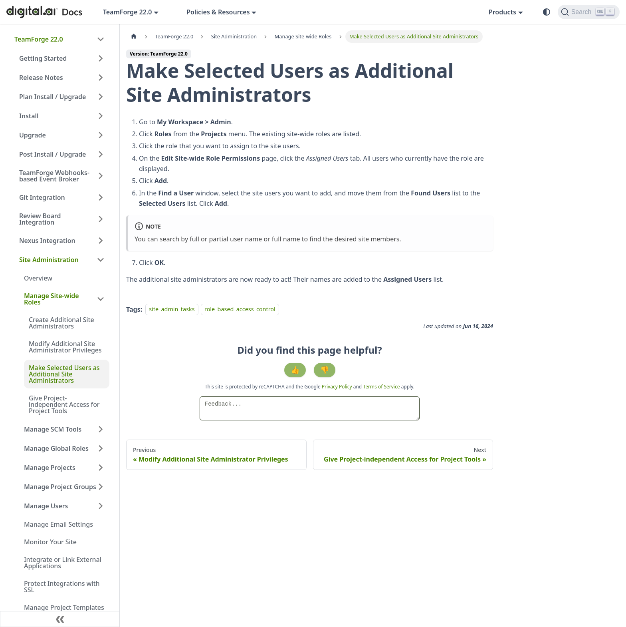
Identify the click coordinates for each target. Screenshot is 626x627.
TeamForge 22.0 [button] (127, 12)
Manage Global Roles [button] (56, 448)
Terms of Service (381, 386)
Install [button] (28, 115)
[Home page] (133, 36)
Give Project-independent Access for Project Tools (64, 404)
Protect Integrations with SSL (61, 586)
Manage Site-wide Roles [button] (51, 299)
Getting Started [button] (43, 58)
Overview (38, 278)
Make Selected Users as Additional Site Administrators (64, 374)
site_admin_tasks (171, 309)
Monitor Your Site (50, 541)
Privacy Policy (337, 386)
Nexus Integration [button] (47, 240)
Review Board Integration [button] (40, 219)
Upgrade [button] (32, 135)
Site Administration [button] (49, 259)
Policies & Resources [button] (218, 12)
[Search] (589, 12)
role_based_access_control (239, 309)
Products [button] (502, 12)
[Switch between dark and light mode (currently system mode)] (546, 12)
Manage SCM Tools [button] (52, 429)
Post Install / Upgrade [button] (52, 154)
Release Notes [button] (41, 77)
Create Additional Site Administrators (61, 322)
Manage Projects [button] (49, 467)
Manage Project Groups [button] (60, 486)
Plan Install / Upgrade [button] (52, 96)
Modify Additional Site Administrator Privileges (65, 346)
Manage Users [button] (46, 506)
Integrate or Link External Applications (62, 562)
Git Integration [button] (42, 197)
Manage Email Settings (58, 524)
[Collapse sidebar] (60, 619)
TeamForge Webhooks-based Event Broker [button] (54, 175)
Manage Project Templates (64, 607)
